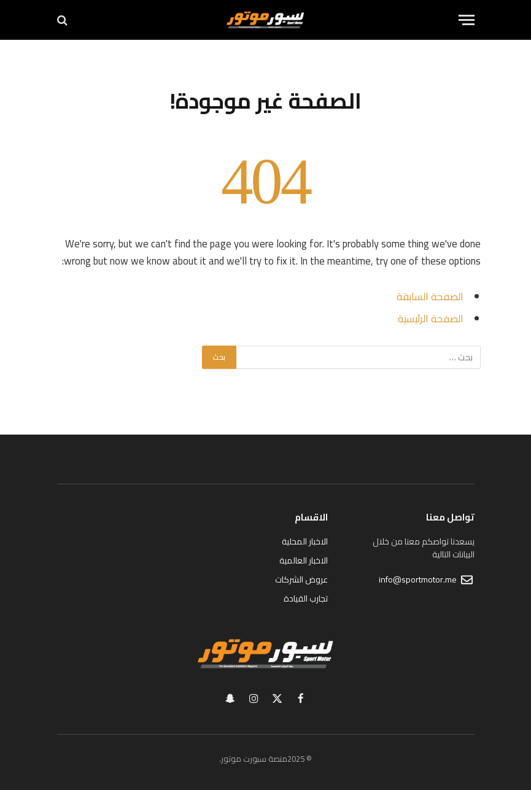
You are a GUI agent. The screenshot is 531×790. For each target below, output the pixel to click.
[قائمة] (467, 20)
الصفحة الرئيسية (430, 318)
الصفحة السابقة (430, 296)
